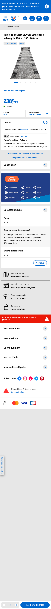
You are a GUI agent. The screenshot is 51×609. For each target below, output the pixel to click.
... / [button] (3, 26)
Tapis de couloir (10, 43)
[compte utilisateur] (39, 18)
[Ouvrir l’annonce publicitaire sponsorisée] (25, 187)
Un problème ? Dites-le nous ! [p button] (26, 157)
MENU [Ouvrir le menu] (5, 18)
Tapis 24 (23, 136)
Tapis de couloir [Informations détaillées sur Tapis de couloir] (13, 26)
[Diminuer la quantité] (4, 605)
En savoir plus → (18, 392)
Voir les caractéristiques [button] (14, 91)
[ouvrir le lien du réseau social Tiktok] (31, 378)
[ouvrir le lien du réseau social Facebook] (19, 378)
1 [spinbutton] (10, 605)
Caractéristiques (25, 210)
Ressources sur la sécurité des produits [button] (25, 153)
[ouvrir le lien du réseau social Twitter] (36, 378)
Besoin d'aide (25, 357)
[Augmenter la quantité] (16, 605)
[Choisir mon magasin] (32, 18)
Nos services (25, 338)
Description (25, 165)
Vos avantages (25, 328)
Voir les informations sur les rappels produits (19, 319)
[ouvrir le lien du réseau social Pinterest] (42, 378)
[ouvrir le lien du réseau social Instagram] (25, 378)
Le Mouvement (25, 348)
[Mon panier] (46, 18)
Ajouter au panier (35, 605)
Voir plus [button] (40, 263)
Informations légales (25, 367)
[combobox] (23, 18)
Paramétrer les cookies (2, 465)
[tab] (16, 82)
